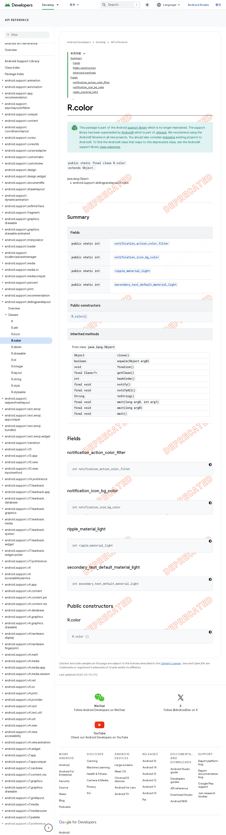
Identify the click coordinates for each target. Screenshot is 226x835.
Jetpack (161, 132)
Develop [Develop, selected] (48, 5)
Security (64, 781)
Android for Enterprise (66, 773)
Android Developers (79, 42)
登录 (218, 5)
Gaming (92, 761)
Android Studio (198, 5)
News (62, 794)
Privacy (91, 786)
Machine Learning (98, 767)
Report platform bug (208, 762)
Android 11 (149, 786)
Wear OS (120, 771)
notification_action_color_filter (142, 243)
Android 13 (149, 774)
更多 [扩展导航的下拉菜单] (73, 5)
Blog (62, 800)
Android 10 (149, 793)
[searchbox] (27, 35)
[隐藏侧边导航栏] (49, 828)
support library (137, 127)
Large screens (124, 765)
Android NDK (178, 801)
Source (63, 787)
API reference (17, 20)
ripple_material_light (132, 271)
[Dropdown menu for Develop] (59, 5)
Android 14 (149, 767)
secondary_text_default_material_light (146, 284)
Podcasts (64, 807)
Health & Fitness (97, 774)
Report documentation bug (208, 774)
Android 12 (149, 780)
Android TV (122, 794)
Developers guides (177, 780)
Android (64, 765)
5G (89, 793)
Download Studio (181, 795)
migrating (169, 137)
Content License (171, 663)
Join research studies (206, 794)
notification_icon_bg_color (137, 257)
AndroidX (128, 132)
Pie (144, 799)
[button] (26, 80)
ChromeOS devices (122, 779)
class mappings (110, 147)
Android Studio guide (180, 770)
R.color (77, 316)
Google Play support (206, 785)
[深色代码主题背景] (210, 464)
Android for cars (125, 787)
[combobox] (120, 4)
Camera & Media (97, 780)
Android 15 (149, 761)
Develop (101, 42)
